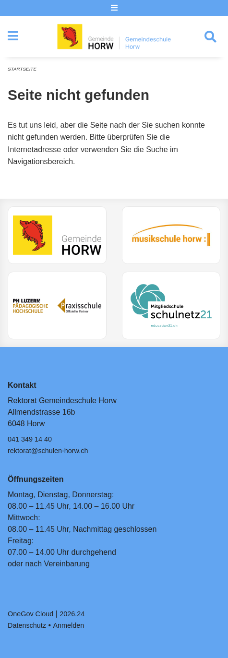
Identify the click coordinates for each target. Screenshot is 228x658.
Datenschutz (27, 625)
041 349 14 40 (30, 439)
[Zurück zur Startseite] (114, 36)
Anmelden (68, 625)
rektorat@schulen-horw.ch (48, 451)
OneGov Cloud (30, 614)
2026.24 (72, 614)
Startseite (22, 69)
